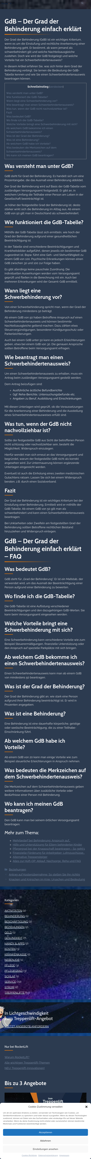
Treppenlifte (15, 992)
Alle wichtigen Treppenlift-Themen (27, 1062)
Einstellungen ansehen (45, 1149)
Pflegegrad (14, 970)
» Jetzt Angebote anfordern (27, 1026)
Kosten (10, 949)
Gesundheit (13, 938)
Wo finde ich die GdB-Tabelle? (25, 120)
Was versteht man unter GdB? (24, 93)
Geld (8, 932)
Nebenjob (12, 959)
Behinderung (15, 916)
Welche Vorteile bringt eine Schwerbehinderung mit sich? (41, 124)
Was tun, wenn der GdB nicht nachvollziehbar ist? (36, 108)
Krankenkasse (16, 954)
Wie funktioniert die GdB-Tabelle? (27, 97)
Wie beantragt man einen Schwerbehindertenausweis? (40, 104)
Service (10, 981)
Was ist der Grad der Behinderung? (28, 135)
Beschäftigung (16, 921)
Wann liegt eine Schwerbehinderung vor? (31, 100)
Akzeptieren (45, 1132)
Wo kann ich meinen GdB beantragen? (30, 155)
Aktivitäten (13, 910)
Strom (9, 987)
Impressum (64, 1155)
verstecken (56, 86)
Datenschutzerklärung (48, 1155)
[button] (86, 1106)
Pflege (10, 965)
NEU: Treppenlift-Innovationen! (25, 1068)
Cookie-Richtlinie (29, 1155)
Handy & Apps (15, 943)
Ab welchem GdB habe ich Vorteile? (28, 143)
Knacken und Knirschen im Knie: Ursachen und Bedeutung (47, 879)
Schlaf (10, 976)
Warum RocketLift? (17, 1057)
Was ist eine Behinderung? (22, 139)
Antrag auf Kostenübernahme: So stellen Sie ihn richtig (44, 874)
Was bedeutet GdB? (18, 116)
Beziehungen (17, 869)
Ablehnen (45, 1140)
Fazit (9, 112)
